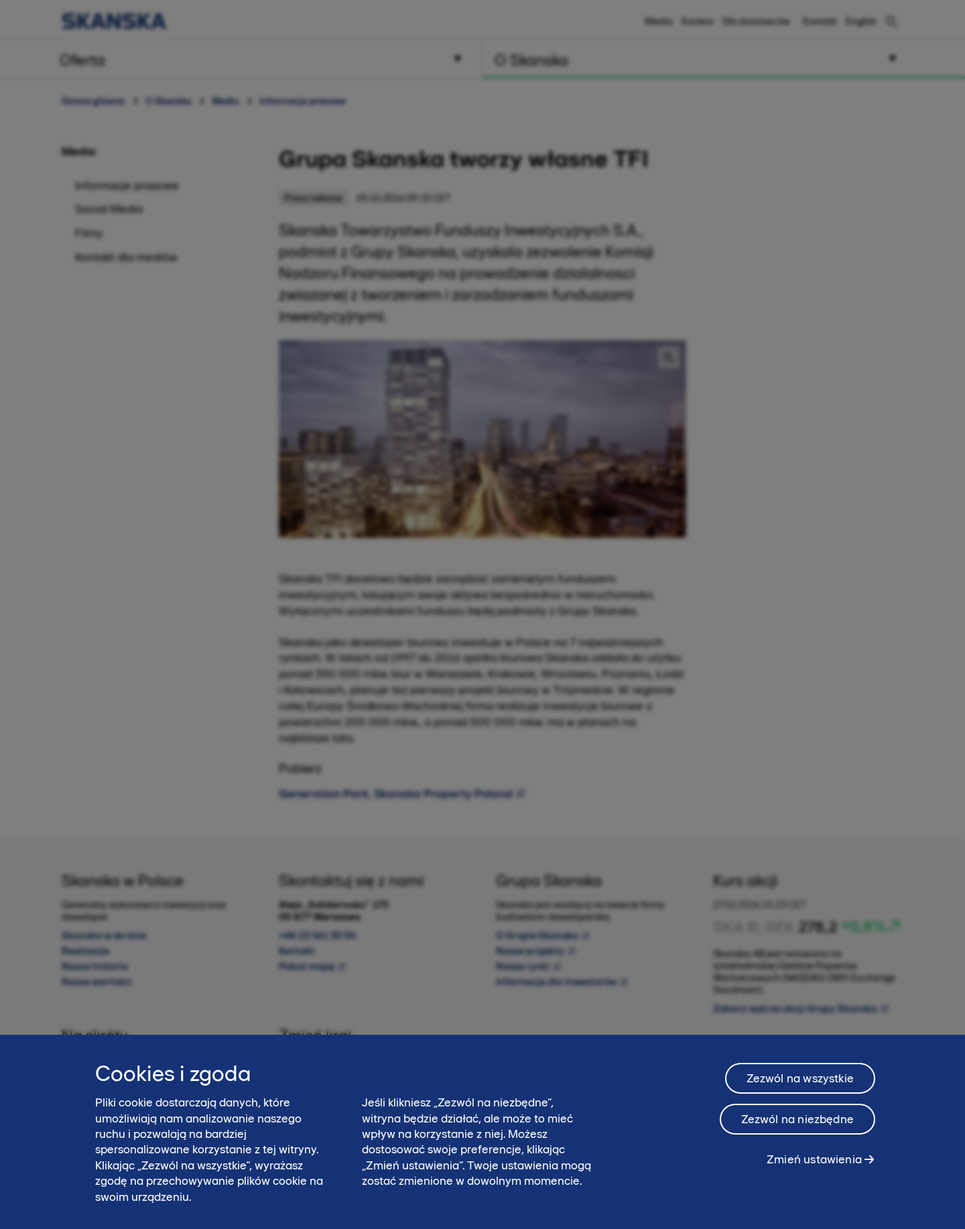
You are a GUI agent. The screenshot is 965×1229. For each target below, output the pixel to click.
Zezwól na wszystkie (800, 1079)
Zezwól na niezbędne (797, 1120)
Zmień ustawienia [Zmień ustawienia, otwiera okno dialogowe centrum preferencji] (814, 1160)
